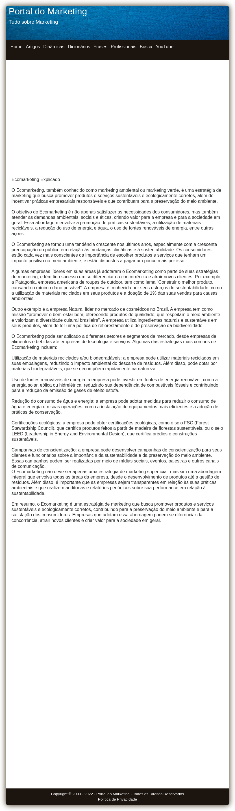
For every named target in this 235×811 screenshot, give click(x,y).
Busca (146, 46)
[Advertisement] (117, 107)
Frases (100, 46)
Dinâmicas (53, 46)
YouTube (164, 46)
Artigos (33, 46)
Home (16, 46)
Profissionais (123, 46)
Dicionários (79, 46)
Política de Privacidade (117, 799)
